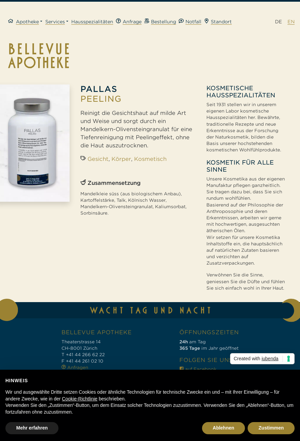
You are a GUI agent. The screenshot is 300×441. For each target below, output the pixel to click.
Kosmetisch (150, 159)
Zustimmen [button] (271, 428)
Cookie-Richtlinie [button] (79, 398)
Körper (121, 159)
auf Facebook (198, 369)
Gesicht (98, 159)
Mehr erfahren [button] (32, 428)
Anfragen (74, 367)
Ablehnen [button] (223, 428)
